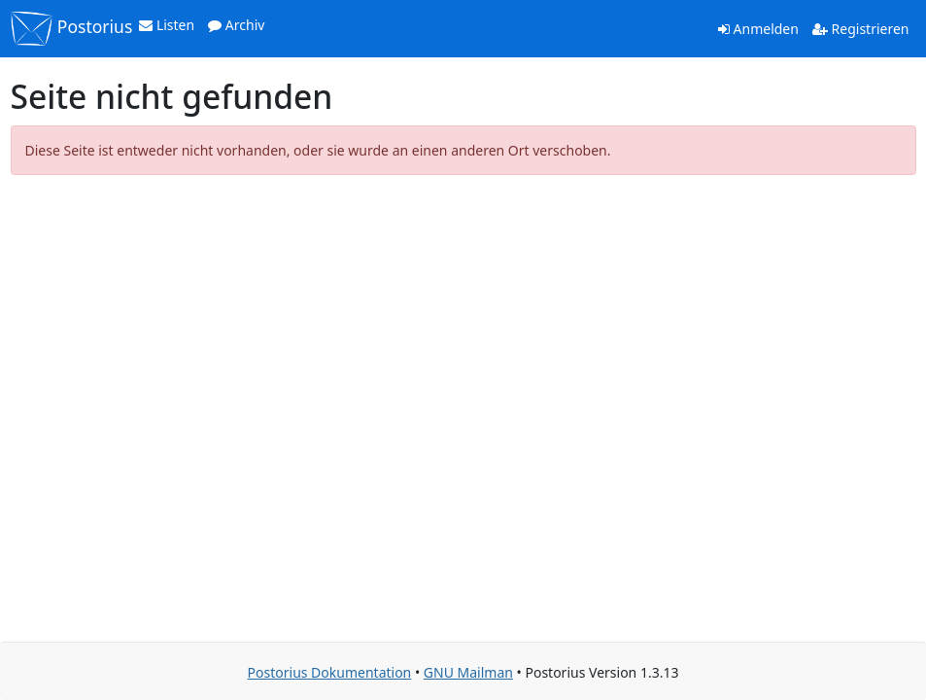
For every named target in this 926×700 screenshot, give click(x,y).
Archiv (236, 25)
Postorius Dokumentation (330, 672)
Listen (166, 25)
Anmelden (758, 28)
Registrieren (860, 28)
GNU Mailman (468, 672)
